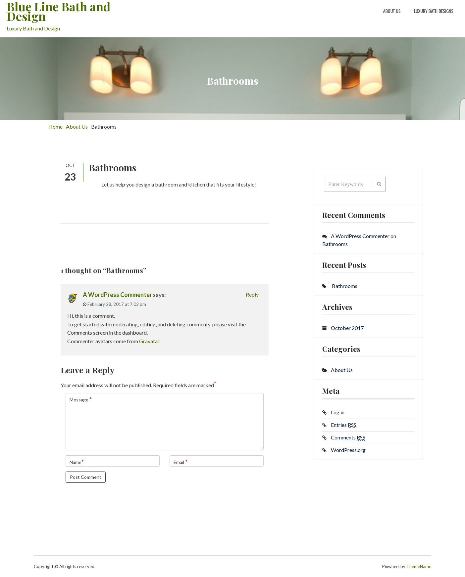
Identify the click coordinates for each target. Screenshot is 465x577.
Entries (343, 425)
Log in (337, 412)
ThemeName (418, 566)
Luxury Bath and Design (33, 28)
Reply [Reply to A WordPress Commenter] (252, 294)
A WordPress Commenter (117, 294)
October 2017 (347, 328)
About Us (392, 10)
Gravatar (149, 341)
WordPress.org (348, 450)
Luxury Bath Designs (433, 10)
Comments (348, 437)
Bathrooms (335, 244)
